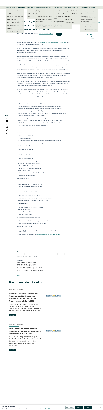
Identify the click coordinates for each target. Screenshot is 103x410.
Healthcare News (58, 7)
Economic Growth (20, 254)
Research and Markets (46, 34)
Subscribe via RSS (89, 37)
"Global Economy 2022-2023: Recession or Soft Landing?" (53, 42)
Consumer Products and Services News (15, 7)
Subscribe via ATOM (89, 39)
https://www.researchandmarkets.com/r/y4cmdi (48, 234)
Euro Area (37, 254)
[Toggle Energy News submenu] (34, 7)
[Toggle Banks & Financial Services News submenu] (52, 7)
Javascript (87, 41)
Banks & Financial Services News (43, 7)
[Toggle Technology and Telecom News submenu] (96, 7)
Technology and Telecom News (87, 7)
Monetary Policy (29, 256)
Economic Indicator (29, 254)
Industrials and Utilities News (71, 7)
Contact (18, 275)
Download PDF (88, 34)
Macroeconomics (20, 256)
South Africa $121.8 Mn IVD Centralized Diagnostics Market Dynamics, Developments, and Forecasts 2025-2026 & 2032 (25, 331)
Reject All (79, 407)
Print (86, 32)
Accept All (88, 407)
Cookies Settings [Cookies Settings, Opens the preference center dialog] (69, 407)
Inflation (55, 254)
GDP (42, 254)
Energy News (30, 7)
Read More (12, 315)
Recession (36, 256)
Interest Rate (61, 254)
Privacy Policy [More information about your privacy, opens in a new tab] (48, 409)
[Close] (100, 407)
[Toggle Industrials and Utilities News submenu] (79, 7)
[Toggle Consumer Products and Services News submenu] (25, 7)
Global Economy (49, 254)
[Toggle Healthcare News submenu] (63, 7)
